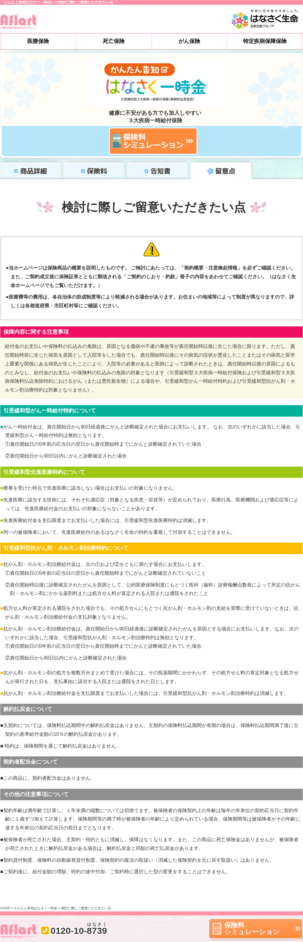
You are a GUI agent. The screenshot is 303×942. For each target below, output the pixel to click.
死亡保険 (114, 41)
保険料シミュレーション (252, 928)
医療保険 (38, 41)
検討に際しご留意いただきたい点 (86, 908)
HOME (5, 908)
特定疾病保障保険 (265, 41)
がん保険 (189, 41)
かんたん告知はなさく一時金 (35, 908)
